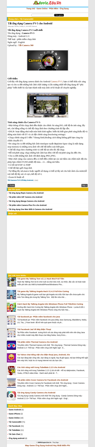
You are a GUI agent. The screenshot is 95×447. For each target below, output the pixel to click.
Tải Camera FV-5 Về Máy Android (20, 180)
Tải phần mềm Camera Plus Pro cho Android (28, 205)
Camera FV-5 (56, 81)
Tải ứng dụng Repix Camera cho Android (26, 193)
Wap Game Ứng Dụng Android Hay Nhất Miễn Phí (47, 445)
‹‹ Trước (11, 186)
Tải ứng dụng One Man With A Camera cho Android (30, 209)
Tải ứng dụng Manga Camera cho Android (26, 201)
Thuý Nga (56, 442)
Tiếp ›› (84, 186)
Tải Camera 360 (25, 45)
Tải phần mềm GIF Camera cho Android (25, 197)
